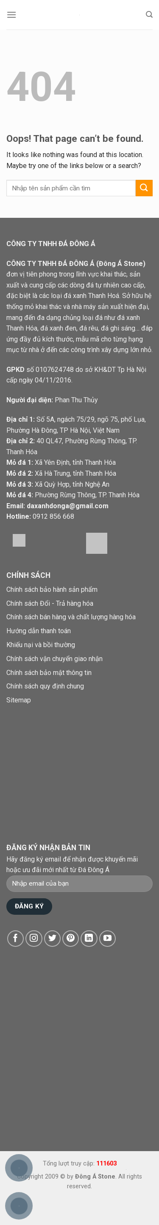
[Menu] (11, 14)
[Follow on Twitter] (52, 938)
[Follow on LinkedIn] (89, 938)
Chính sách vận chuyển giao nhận (54, 659)
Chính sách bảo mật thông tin (49, 673)
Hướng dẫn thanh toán (38, 631)
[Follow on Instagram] (33, 938)
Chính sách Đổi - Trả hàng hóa (49, 603)
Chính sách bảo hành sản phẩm (52, 589)
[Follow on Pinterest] (70, 938)
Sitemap (18, 700)
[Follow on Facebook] (15, 938)
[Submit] (144, 188)
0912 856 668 (53, 516)
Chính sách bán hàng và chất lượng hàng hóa (71, 617)
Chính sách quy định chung (45, 686)
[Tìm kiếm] (149, 14)
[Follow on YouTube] (107, 938)
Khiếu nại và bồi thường (40, 645)
